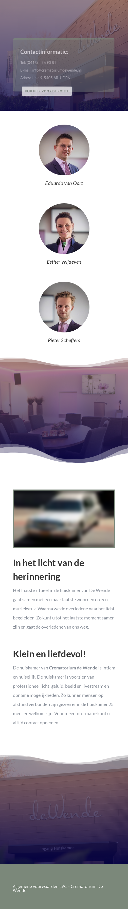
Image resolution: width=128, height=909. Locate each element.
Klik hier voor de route (48, 91)
